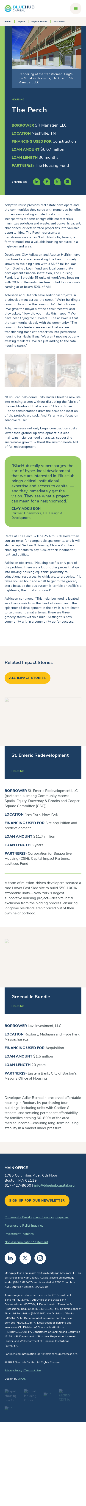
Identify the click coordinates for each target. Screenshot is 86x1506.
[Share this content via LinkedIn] (36, 181)
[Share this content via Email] (67, 181)
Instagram (40, 1258)
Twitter (25, 1258)
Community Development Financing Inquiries (37, 1217)
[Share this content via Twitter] (57, 181)
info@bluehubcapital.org (54, 1185)
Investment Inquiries (19, 1234)
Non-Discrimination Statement (26, 1242)
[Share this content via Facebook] (46, 181)
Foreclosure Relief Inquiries (24, 1225)
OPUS (21, 1379)
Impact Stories (39, 21)
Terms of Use (32, 1370)
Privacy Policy (13, 1370)
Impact (21, 21)
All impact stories (27, 678)
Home (8, 21)
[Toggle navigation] (75, 8)
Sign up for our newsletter (37, 1200)
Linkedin (10, 1258)
